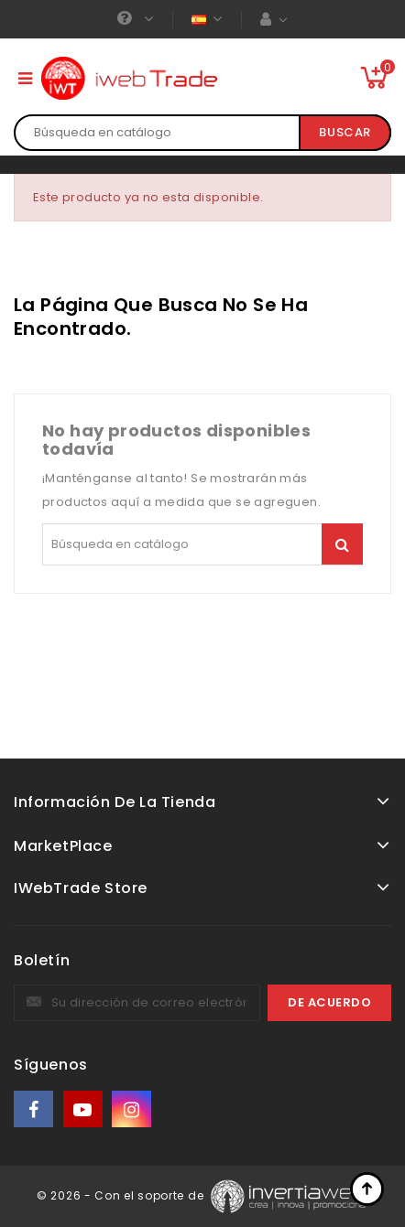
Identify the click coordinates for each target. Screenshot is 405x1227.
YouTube (84, 1109)
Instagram (133, 1109)
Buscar (345, 132)
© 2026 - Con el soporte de (122, 1195)
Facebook (35, 1109)
